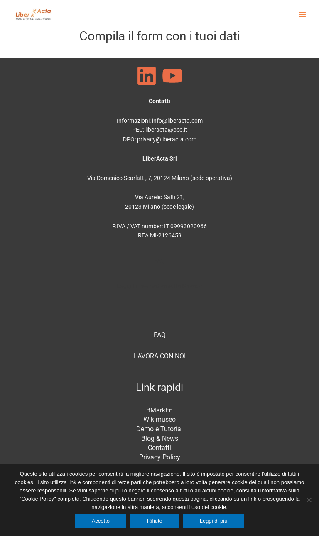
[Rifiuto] (308, 500)
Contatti (159, 448)
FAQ (159, 260)
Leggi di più (214, 521)
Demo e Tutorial (159, 429)
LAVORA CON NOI (160, 356)
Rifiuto (154, 521)
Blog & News (159, 438)
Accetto (101, 521)
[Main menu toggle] (302, 14)
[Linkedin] (146, 75)
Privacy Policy (159, 457)
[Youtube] (172, 75)
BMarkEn (159, 410)
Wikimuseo (159, 419)
